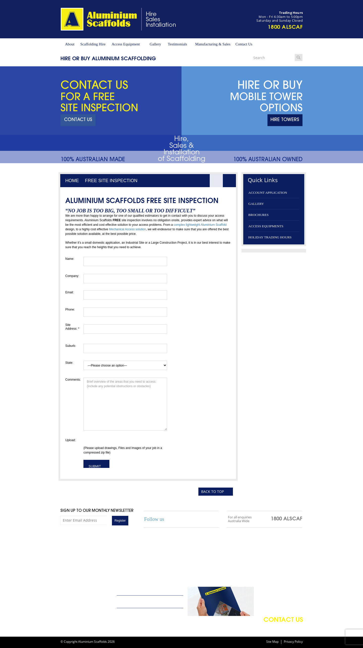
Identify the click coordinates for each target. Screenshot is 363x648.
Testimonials (177, 44)
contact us (283, 620)
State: (69, 362)
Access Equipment (126, 44)
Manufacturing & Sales (212, 44)
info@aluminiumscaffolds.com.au (87, 595)
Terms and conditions (134, 613)
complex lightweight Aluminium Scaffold (200, 225)
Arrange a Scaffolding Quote (140, 590)
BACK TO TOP (212, 491)
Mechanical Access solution (127, 229)
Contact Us (243, 44)
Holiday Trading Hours (270, 237)
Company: (72, 276)
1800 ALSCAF (285, 27)
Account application (267, 192)
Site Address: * (72, 326)
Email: (69, 292)
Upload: (70, 440)
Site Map (272, 642)
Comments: (72, 379)
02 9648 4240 (72, 615)
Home (72, 180)
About (70, 44)
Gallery (155, 44)
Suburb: (70, 346)
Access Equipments (265, 226)
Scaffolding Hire (93, 44)
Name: (69, 259)
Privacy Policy (293, 642)
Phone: (70, 309)
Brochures (258, 215)
